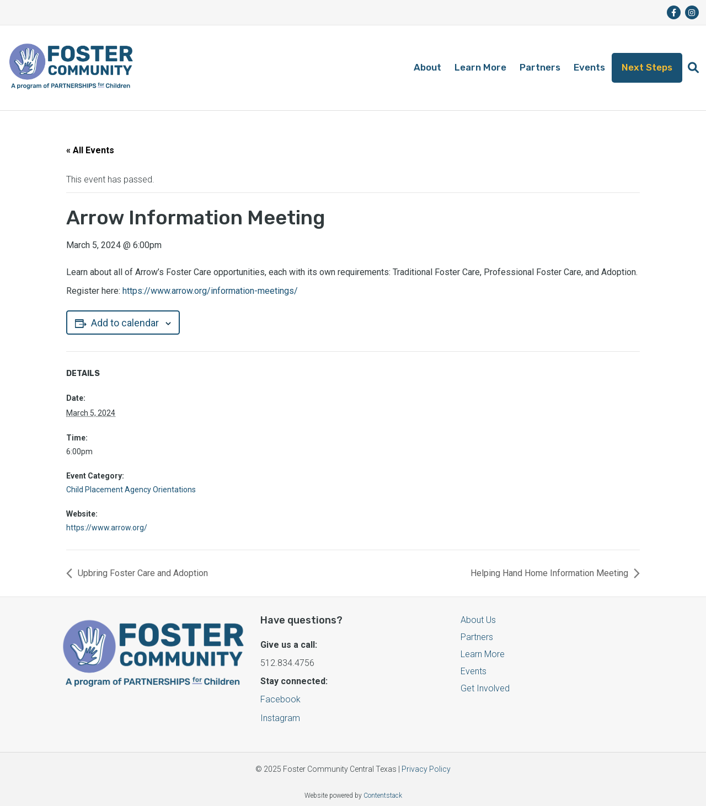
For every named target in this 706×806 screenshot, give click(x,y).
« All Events (90, 150)
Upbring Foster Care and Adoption (143, 573)
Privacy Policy (426, 769)
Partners (540, 67)
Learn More (480, 67)
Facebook (280, 699)
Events (589, 67)
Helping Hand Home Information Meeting (549, 573)
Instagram (280, 718)
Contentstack (382, 795)
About (427, 67)
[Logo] (71, 67)
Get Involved (485, 688)
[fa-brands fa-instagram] (692, 12)
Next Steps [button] (647, 67)
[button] (693, 67)
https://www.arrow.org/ (106, 527)
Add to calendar (123, 323)
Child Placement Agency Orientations (131, 489)
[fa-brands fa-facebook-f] (674, 12)
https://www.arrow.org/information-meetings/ (210, 291)
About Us (478, 620)
